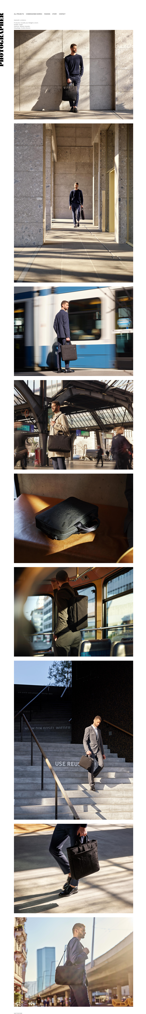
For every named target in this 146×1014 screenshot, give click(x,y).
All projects (19, 14)
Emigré (31, 23)
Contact (62, 14)
